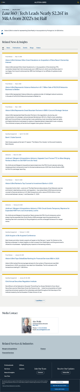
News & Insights (9, 372)
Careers (21, 369)
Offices (21, 365)
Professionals (8, 365)
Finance (43, 348)
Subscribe (66, 372)
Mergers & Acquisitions (9, 348)
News (8, 47)
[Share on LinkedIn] (2, 31)
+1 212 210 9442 (42, 328)
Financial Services (8, 352)
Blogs (31, 47)
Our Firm (7, 376)
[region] (40, 385)
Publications (16, 47)
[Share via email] (2, 33)
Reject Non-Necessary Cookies (59, 385)
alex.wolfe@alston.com (43, 329)
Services (7, 369)
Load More (39, 300)
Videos (38, 47)
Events (25, 47)
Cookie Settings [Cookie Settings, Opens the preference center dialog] (59, 382)
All (3, 47)
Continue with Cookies (59, 389)
